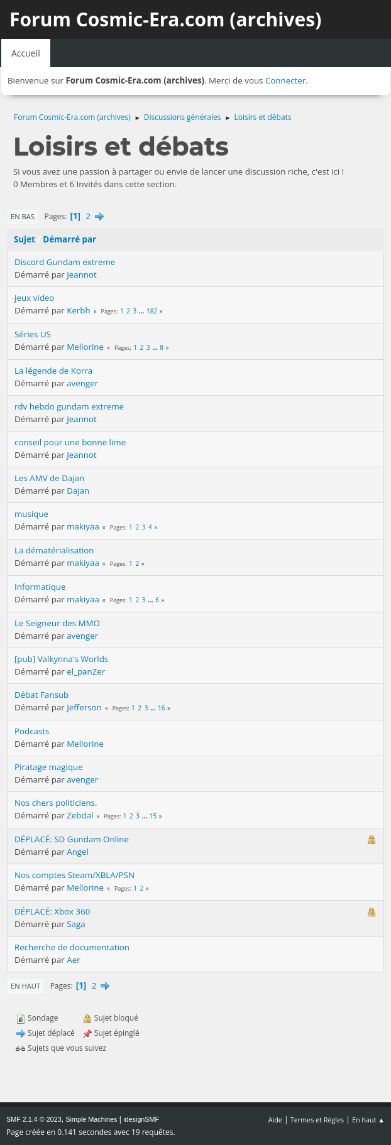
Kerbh (78, 310)
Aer (73, 959)
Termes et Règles (317, 1119)
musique (31, 513)
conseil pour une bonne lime (70, 442)
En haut (25, 985)
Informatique (40, 586)
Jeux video (34, 297)
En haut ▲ (368, 1119)
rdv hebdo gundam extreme (69, 406)
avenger (82, 383)
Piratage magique (48, 767)
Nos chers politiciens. (55, 802)
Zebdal (80, 815)
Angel (78, 851)
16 (161, 707)
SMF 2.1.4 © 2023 (34, 1119)
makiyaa (83, 526)
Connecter (285, 80)
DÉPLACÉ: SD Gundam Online (71, 839)
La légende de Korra (53, 370)
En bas (23, 216)
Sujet (24, 239)
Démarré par (69, 239)
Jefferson (84, 707)
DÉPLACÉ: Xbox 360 (52, 911)
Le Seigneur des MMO (57, 623)
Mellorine (85, 346)
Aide (275, 1119)
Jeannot (82, 274)
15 (153, 815)
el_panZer (86, 671)
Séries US (32, 334)
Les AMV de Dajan (49, 478)
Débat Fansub (41, 694)
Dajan (78, 490)
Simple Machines (91, 1119)
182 (151, 311)
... (142, 311)
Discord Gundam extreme (64, 262)
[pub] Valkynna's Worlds (61, 659)
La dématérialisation (54, 550)
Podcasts (31, 731)
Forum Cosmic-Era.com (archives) (165, 19)
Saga (76, 924)
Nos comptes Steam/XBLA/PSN (74, 875)
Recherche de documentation (71, 947)
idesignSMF (141, 1119)
